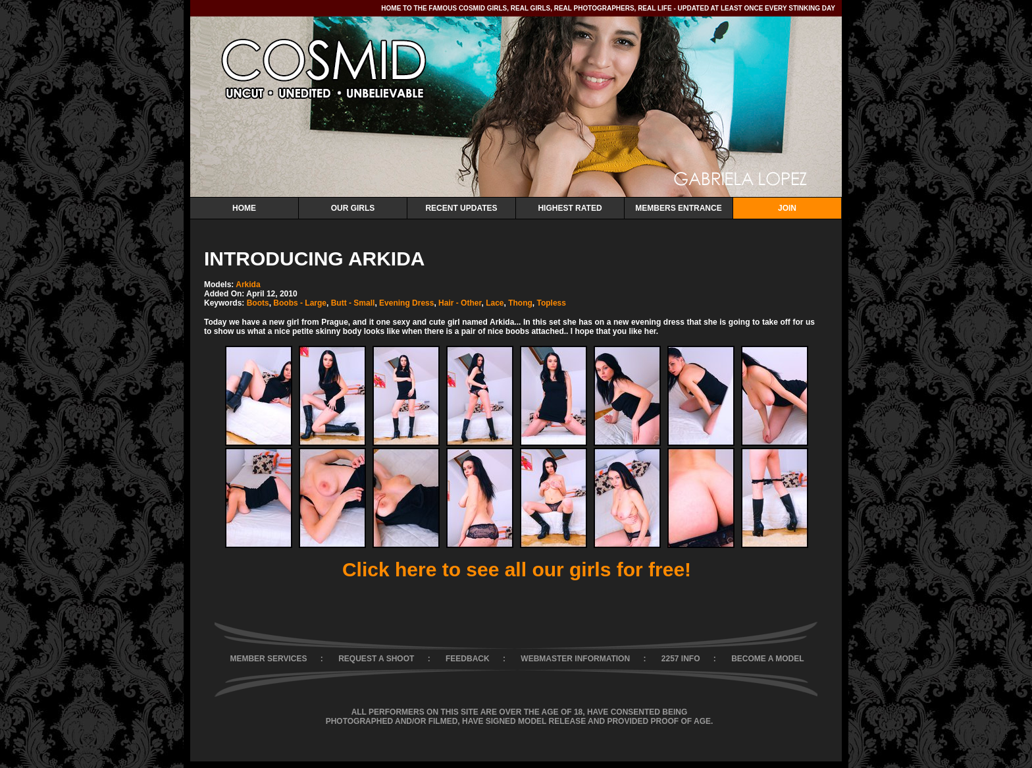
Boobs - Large (299, 303)
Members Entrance (678, 208)
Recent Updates (461, 208)
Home (244, 208)
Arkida (248, 284)
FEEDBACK (468, 658)
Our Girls (353, 208)
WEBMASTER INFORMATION (575, 658)
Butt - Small (353, 303)
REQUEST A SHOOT (376, 658)
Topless (550, 303)
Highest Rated (570, 208)
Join (787, 208)
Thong (520, 303)
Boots (258, 303)
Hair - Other (459, 303)
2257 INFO (680, 658)
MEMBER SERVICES (268, 658)
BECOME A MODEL (767, 658)
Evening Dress (406, 303)
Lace (494, 303)
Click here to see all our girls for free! (516, 569)
